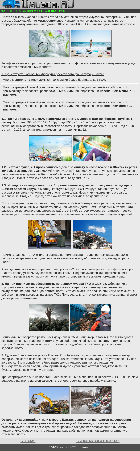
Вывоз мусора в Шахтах (98, 441)
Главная (27, 441)
